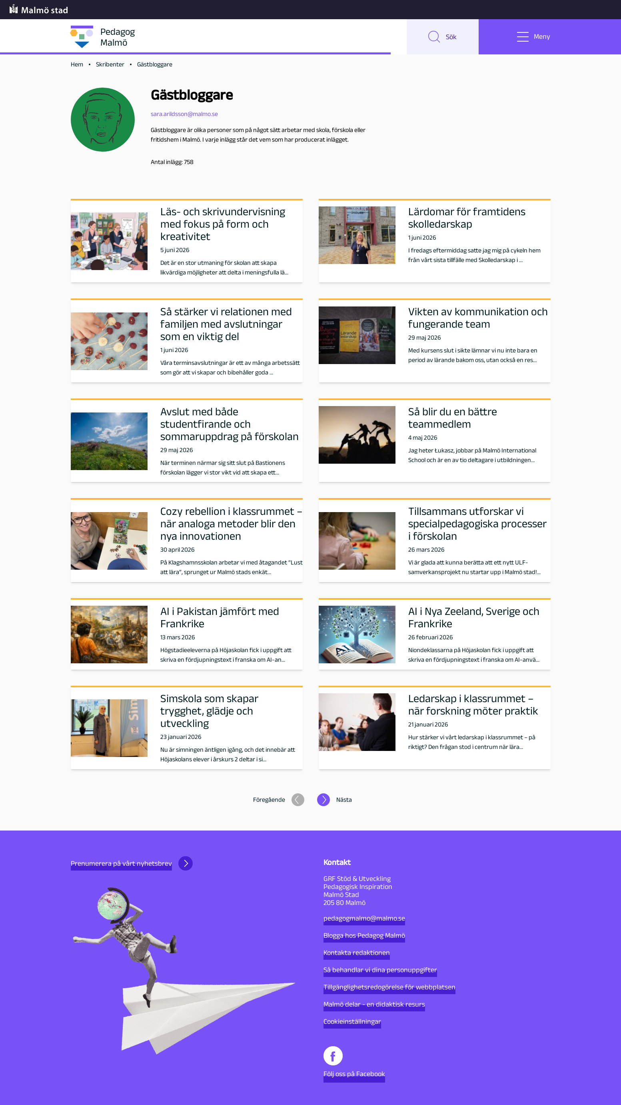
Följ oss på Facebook (354, 1062)
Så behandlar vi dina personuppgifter (380, 970)
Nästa (344, 800)
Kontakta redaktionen (356, 953)
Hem (77, 64)
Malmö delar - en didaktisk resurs (374, 1004)
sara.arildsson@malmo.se (184, 113)
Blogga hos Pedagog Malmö (364, 935)
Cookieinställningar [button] (352, 1021)
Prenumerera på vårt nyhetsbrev (132, 863)
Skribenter (110, 64)
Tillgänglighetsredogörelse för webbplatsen (389, 987)
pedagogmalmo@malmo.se (364, 918)
